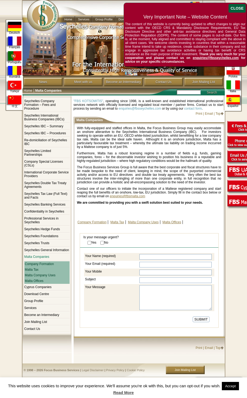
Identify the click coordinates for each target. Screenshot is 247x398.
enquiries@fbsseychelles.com (140, 108)
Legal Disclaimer (93, 370)
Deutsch (14, 28)
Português (14, 57)
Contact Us (163, 82)
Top (218, 114)
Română (14, 72)
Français (14, 42)
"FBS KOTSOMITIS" (88, 101)
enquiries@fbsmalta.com (127, 196)
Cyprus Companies (38, 287)
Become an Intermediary (123, 82)
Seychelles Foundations (41, 236)
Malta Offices (34, 281)
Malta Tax (32, 269)
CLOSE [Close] (237, 8)
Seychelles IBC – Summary (43, 126)
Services (83, 19)
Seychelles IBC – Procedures (45, 133)
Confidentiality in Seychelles (44, 211)
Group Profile (104, 19)
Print (199, 114)
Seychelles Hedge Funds (42, 229)
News (43, 82)
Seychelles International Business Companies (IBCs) (44, 117)
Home (68, 19)
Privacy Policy (115, 370)
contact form (193, 108)
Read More (123, 392)
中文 (14, 101)
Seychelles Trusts (37, 243)
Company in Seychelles (40, 11)
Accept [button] (230, 386)
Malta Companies (36, 257)
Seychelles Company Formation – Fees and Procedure (40, 104)
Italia (233, 86)
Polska (233, 71)
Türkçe (14, 87)
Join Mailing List (203, 82)
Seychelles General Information (46, 250)
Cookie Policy (136, 370)
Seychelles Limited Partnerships (37, 153)
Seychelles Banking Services (45, 204)
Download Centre (36, 294)
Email (209, 114)
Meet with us (83, 82)
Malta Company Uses (40, 275)
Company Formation (39, 264)
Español (233, 101)
